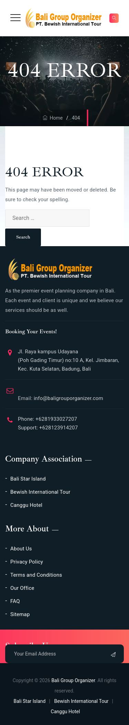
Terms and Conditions (36, 575)
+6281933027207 (55, 419)
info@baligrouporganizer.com (60, 395)
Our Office (22, 588)
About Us (21, 549)
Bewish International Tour (40, 492)
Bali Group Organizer (73, 680)
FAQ (15, 601)
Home (53, 118)
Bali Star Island (28, 479)
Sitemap (20, 614)
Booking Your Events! (31, 331)
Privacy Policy (26, 562)
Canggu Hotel (26, 505)
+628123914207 (58, 428)
